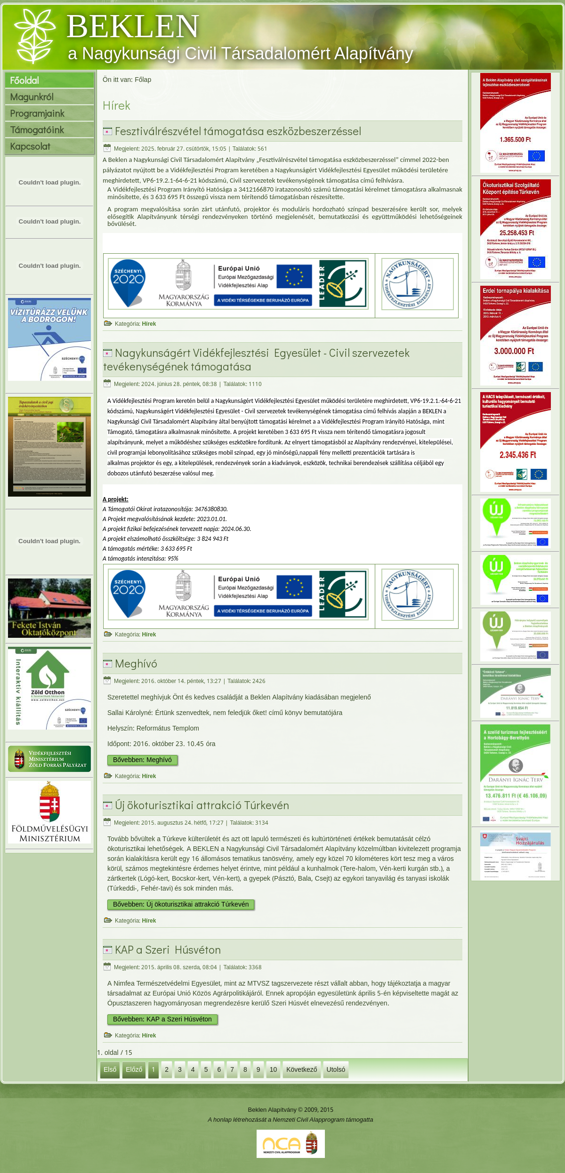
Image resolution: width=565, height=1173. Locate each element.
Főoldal (24, 80)
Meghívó (136, 663)
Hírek (149, 324)
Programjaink (37, 113)
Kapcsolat (30, 146)
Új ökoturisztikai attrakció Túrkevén (202, 804)
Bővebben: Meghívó (142, 760)
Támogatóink (37, 129)
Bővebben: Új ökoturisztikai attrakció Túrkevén (181, 905)
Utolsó (336, 1069)
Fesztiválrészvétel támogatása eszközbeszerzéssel (238, 130)
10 (273, 1069)
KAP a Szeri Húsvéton (168, 949)
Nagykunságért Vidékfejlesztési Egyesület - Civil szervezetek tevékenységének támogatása (256, 359)
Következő (301, 1069)
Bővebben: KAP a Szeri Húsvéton (162, 1019)
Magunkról (31, 96)
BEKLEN (133, 26)
